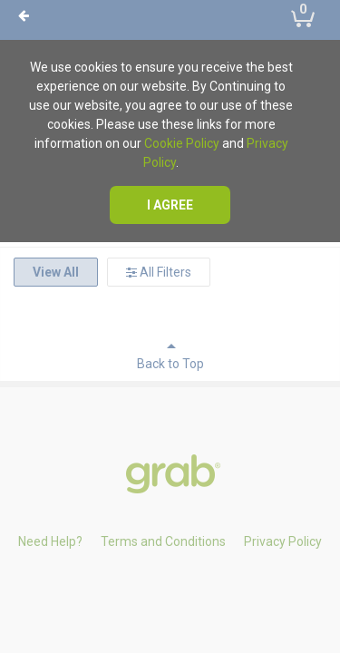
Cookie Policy (181, 143)
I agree (170, 205)
